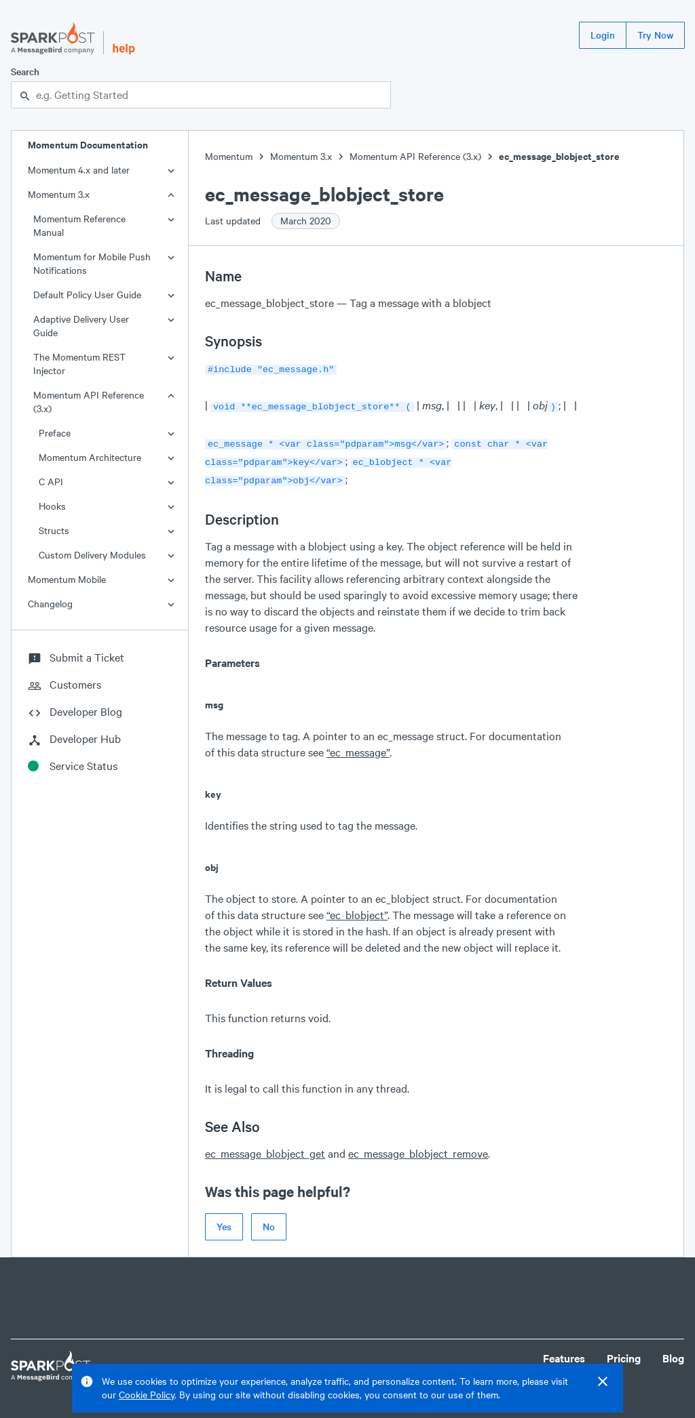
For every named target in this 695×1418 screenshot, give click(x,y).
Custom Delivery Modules (92, 554)
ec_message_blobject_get (265, 1146)
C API (51, 481)
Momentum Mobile (67, 579)
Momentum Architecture (90, 457)
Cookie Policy (146, 1394)
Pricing (624, 1351)
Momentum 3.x (59, 194)
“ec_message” (358, 745)
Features (564, 1351)
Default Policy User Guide (87, 294)
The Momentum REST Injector (79, 363)
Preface (55, 432)
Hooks (52, 506)
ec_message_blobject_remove (418, 1146)
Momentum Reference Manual (79, 225)
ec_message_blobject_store (559, 156)
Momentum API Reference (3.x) (88, 401)
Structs (54, 530)
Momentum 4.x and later (79, 169)
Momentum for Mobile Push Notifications (92, 263)
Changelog (50, 603)
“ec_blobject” (357, 908)
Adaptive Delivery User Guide (81, 325)
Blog (673, 1351)
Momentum (228, 156)
